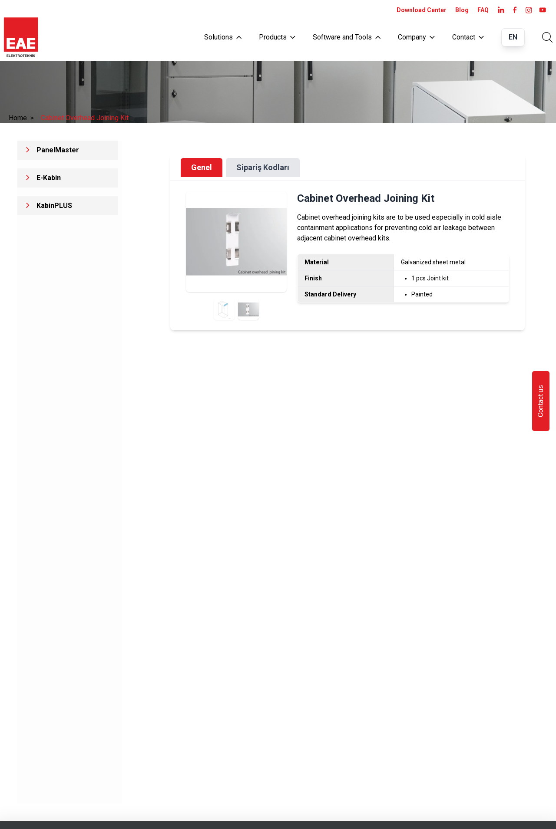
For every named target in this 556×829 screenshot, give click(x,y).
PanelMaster (57, 150)
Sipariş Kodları (262, 167)
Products (277, 37)
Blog (462, 10)
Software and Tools (347, 37)
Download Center (422, 10)
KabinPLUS (54, 205)
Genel (201, 167)
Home (21, 118)
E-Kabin (48, 178)
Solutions (223, 37)
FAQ (483, 10)
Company (416, 37)
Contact (468, 37)
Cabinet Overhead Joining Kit (85, 118)
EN (513, 37)
